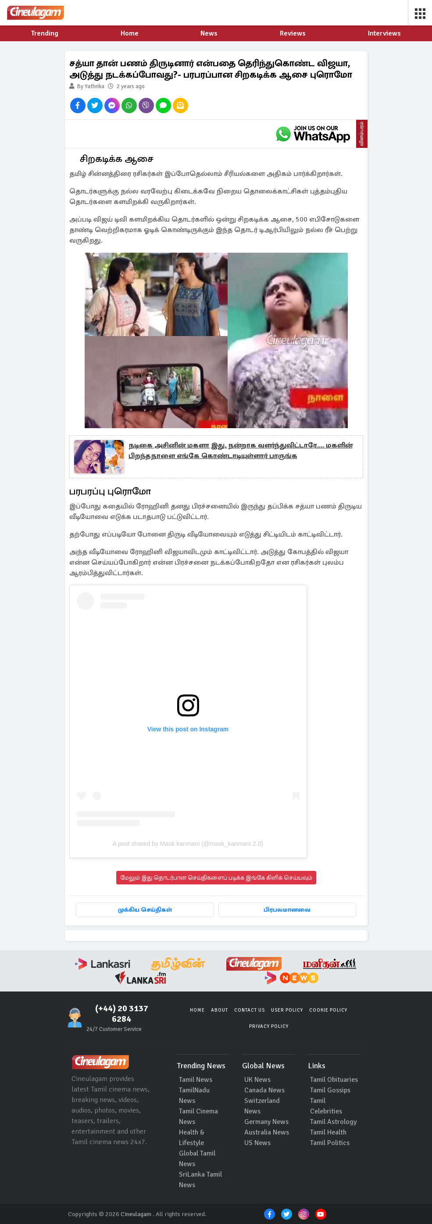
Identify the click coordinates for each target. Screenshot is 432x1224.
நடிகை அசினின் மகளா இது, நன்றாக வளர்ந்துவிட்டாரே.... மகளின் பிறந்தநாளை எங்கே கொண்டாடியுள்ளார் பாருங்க (241, 450)
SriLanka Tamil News (200, 1179)
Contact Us (249, 1010)
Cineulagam (136, 1214)
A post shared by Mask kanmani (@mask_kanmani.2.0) (188, 843)
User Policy (287, 1010)
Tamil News (195, 1079)
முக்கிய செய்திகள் (145, 909)
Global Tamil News (197, 1158)
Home (197, 1010)
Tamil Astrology (333, 1121)
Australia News (266, 1132)
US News (257, 1142)
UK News (257, 1079)
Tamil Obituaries (334, 1079)
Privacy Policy (269, 1026)
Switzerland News (262, 1106)
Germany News (266, 1121)
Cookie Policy (328, 1010)
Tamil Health (328, 1132)
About (219, 1010)
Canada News (264, 1090)
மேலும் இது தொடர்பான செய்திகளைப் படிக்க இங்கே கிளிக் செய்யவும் (216, 877)
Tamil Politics (330, 1142)
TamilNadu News (194, 1095)
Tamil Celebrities (326, 1106)
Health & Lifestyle (191, 1137)
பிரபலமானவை (287, 909)
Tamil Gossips (330, 1090)
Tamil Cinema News (198, 1116)
